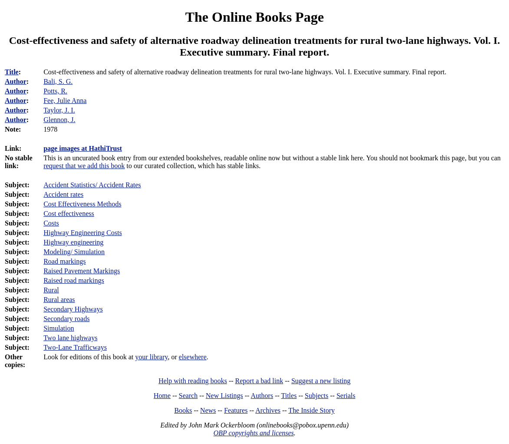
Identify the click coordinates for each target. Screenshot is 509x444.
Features (236, 410)
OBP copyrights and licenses (253, 433)
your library (151, 357)
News (208, 410)
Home (162, 395)
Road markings (64, 261)
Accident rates (63, 194)
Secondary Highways (72, 309)
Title (12, 72)
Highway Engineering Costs (82, 232)
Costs (51, 223)
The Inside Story (311, 410)
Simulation (58, 328)
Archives (268, 410)
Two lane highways (70, 337)
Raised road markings (73, 280)
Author (15, 81)
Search (188, 395)
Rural (51, 290)
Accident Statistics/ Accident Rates (92, 185)
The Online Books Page (254, 17)
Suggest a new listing (320, 380)
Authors (262, 395)
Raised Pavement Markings (81, 271)
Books (183, 410)
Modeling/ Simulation (74, 251)
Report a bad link (259, 380)
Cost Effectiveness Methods (82, 204)
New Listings (224, 395)
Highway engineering (73, 242)
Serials (346, 395)
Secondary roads (66, 318)
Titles (289, 395)
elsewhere (193, 357)
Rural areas (59, 299)
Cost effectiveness (68, 213)
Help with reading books (193, 380)
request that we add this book (84, 165)
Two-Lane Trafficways (75, 347)
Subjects (316, 395)
